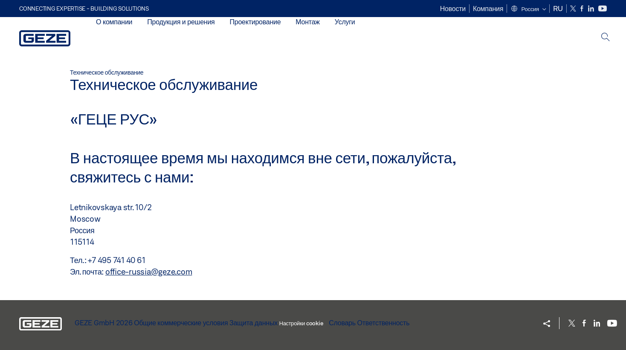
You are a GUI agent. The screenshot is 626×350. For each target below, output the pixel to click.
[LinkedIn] (591, 8)
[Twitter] (573, 8)
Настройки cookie (301, 323)
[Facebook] (582, 8)
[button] (528, 9)
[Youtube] (602, 8)
